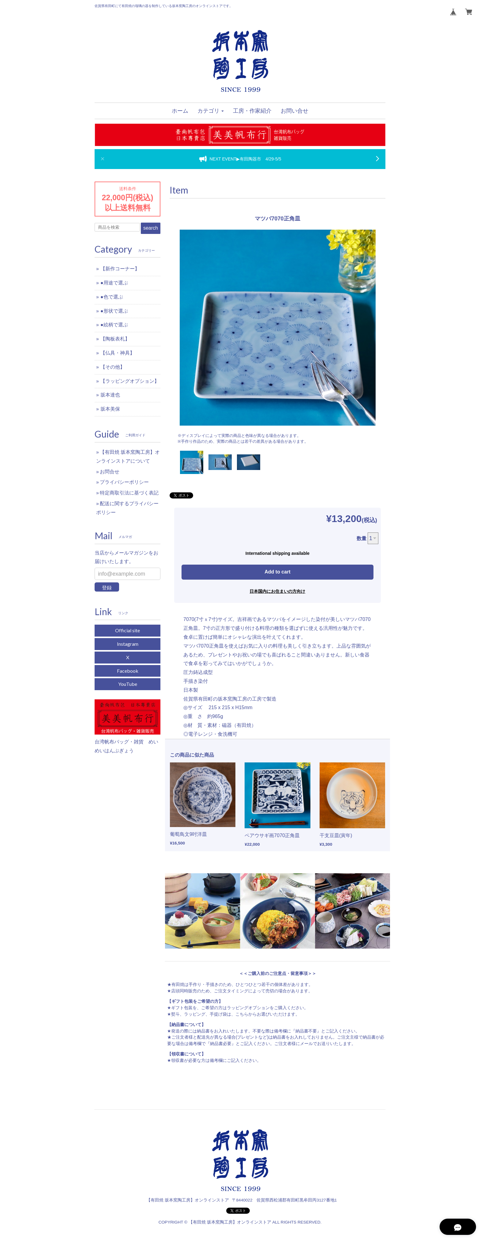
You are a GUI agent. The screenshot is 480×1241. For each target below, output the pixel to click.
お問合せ (109, 471)
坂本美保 (110, 409)
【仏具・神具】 (117, 352)
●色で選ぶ (111, 296)
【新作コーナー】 (120, 268)
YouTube (127, 684)
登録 (107, 587)
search (150, 228)
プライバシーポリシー (124, 482)
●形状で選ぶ (114, 311)
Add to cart (277, 571)
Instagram (127, 644)
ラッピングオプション (248, 1008)
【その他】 (112, 367)
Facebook (127, 671)
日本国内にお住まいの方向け (277, 591)
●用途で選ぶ (114, 282)
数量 (361, 538)
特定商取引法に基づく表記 (129, 492)
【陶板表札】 (115, 338)
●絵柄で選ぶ (114, 324)
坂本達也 (110, 394)
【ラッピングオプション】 (129, 381)
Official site (127, 630)
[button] (210, 111)
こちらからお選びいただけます (265, 1014)
